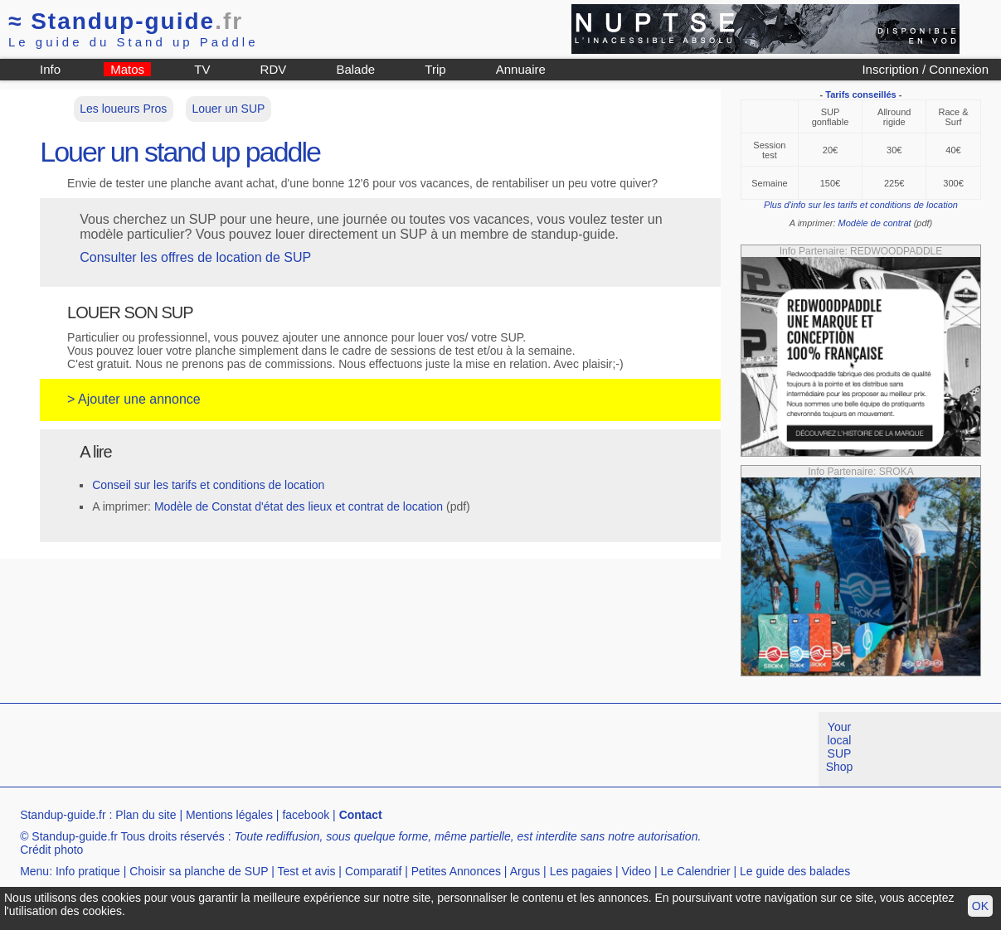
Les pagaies (581, 871)
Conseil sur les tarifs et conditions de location (208, 485)
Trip (435, 69)
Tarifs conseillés (860, 94)
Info (50, 69)
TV (202, 69)
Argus (525, 871)
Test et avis (306, 871)
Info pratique (88, 871)
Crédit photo (51, 849)
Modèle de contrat (874, 223)
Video (637, 871)
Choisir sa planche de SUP (198, 871)
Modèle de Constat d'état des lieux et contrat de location (298, 506)
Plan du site (145, 814)
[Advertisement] (302, 749)
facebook (305, 814)
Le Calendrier (696, 871)
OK (980, 906)
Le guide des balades (795, 871)
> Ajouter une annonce (134, 399)
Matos (127, 69)
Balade (355, 69)
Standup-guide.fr (63, 814)
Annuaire (521, 69)
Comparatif (373, 871)
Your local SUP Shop (839, 746)
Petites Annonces (456, 871)
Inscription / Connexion (925, 69)
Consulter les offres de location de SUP (195, 257)
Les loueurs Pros (123, 108)
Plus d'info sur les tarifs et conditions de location (861, 205)
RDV (273, 69)
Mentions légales (229, 814)
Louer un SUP (228, 108)
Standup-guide (125, 21)
